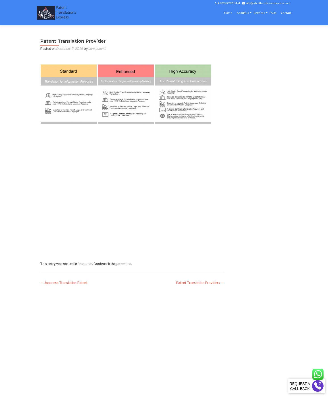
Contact (286, 13)
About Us (243, 13)
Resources (85, 263)
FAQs (273, 13)
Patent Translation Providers (200, 282)
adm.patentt (97, 48)
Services (259, 13)
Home (228, 13)
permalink (123, 263)
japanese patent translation (80, 159)
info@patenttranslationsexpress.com (268, 3)
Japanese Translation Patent (63, 282)
